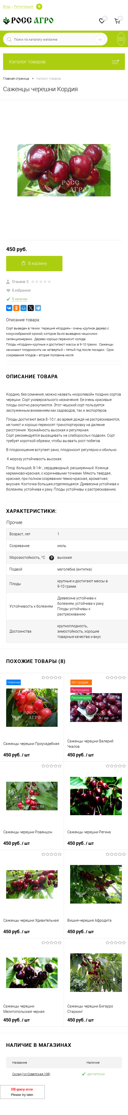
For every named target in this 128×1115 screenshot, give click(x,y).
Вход (6, 6)
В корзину (34, 263)
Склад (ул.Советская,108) (31, 1074)
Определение (39, 6)
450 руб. (16, 249)
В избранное (18, 290)
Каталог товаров (64, 61)
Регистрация (23, 6)
